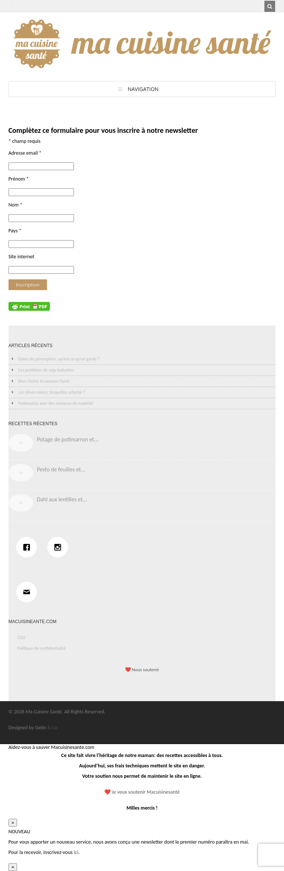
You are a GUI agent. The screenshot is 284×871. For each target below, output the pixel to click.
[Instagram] (59, 547)
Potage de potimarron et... (68, 439)
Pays (15, 231)
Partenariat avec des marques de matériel (55, 403)
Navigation (143, 89)
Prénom (19, 179)
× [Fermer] (12, 822)
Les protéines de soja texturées (46, 370)
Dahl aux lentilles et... (62, 499)
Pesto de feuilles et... (61, 469)
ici (76, 852)
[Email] (28, 592)
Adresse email (25, 153)
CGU (21, 637)
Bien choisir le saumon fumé (43, 381)
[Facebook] (28, 547)
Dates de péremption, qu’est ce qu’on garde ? (58, 358)
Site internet (21, 256)
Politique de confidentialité (41, 648)
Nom (16, 205)
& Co (52, 727)
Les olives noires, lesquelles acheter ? (51, 392)
